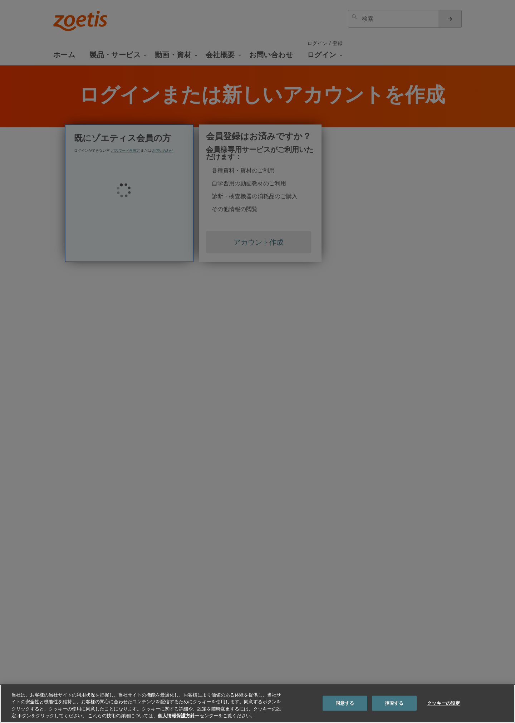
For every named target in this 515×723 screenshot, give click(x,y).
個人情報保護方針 (176, 715)
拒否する (394, 703)
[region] (257, 703)
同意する (344, 703)
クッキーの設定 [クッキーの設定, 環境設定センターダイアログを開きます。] (443, 703)
